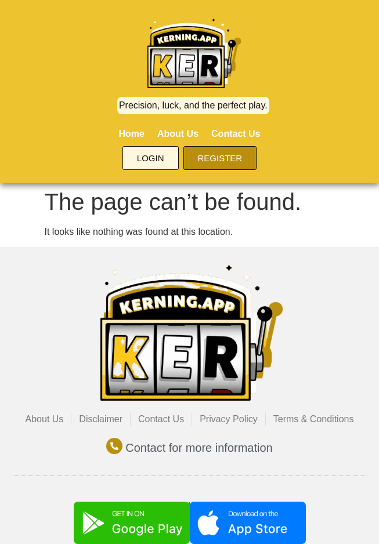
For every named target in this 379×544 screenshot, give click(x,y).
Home (131, 134)
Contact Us (235, 134)
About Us (177, 134)
